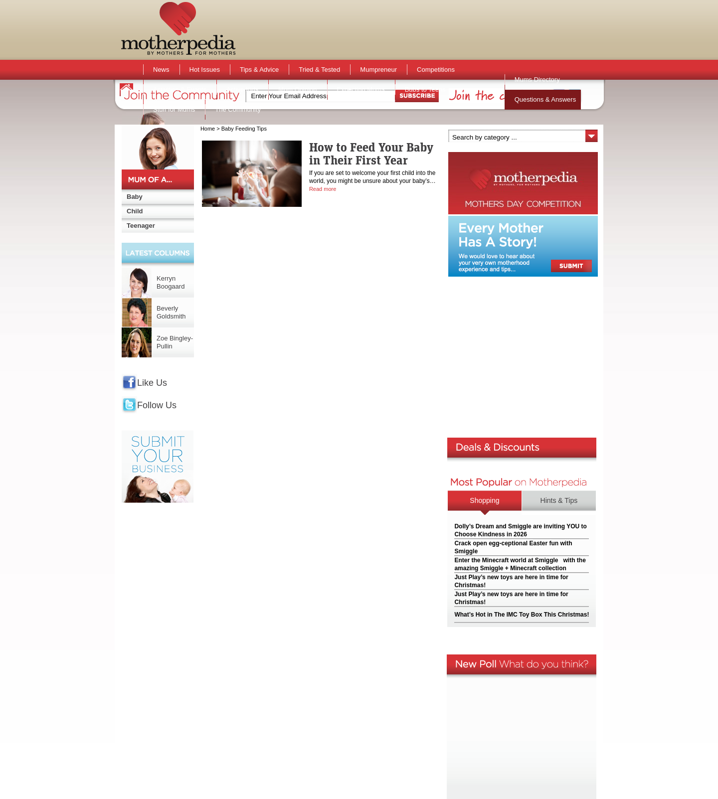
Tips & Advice (259, 69)
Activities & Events (179, 89)
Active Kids (242, 89)
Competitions (436, 69)
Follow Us (157, 405)
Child (135, 211)
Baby (135, 196)
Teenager (141, 225)
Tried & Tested (319, 69)
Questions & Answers (545, 99)
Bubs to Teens (425, 89)
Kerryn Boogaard (170, 282)
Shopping (484, 500)
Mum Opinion (297, 89)
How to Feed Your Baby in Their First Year (371, 153)
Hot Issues (204, 69)
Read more (322, 189)
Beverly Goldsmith (171, 312)
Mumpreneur (378, 69)
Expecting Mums (361, 89)
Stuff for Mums (174, 109)
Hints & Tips (559, 500)
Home (207, 129)
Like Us (152, 383)
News (161, 69)
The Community (238, 109)
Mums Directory (537, 79)
